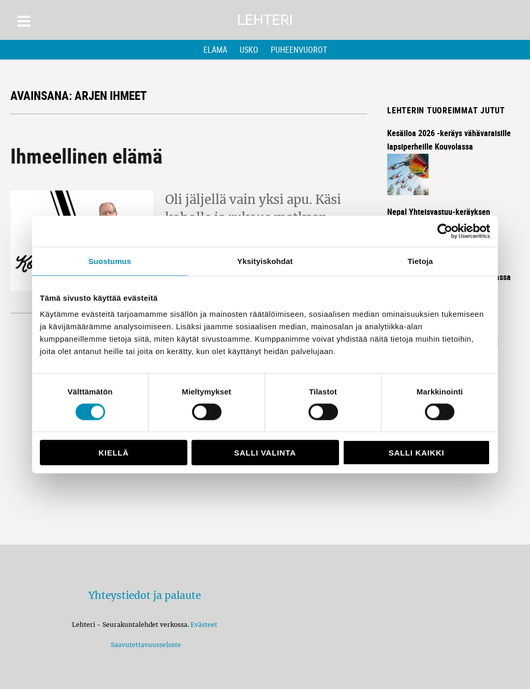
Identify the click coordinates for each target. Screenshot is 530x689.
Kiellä (113, 452)
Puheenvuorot (299, 49)
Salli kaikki (417, 452)
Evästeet (203, 624)
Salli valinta (265, 452)
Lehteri (265, 19)
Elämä (215, 49)
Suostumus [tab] (110, 260)
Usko (249, 49)
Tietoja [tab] (420, 260)
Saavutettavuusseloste (144, 645)
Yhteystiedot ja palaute (145, 595)
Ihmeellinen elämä (86, 156)
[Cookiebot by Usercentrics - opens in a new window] (445, 231)
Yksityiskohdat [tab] (264, 260)
